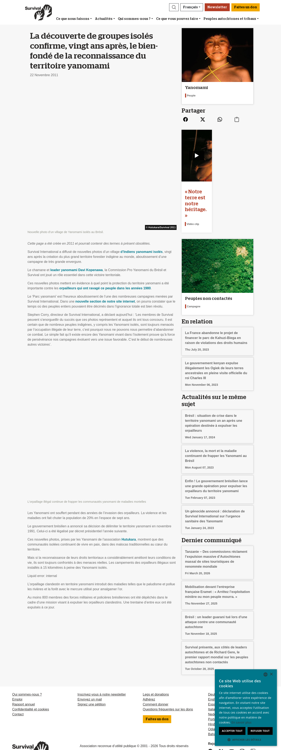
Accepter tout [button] (232, 731)
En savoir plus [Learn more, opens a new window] (242, 722)
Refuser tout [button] (260, 731)
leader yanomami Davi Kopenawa (76, 125)
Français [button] (190, 7)
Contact (18, 693)
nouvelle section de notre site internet (105, 157)
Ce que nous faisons (72, 18)
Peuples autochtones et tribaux (229, 18)
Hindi (211, 703)
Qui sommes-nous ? (134, 18)
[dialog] (246, 707)
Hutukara (129, 251)
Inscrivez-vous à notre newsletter (102, 673)
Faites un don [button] (245, 7)
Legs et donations (156, 673)
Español (214, 683)
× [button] (271, 674)
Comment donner (156, 683)
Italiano (213, 688)
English (213, 678)
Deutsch (214, 673)
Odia (211, 708)
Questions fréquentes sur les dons (168, 688)
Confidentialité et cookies (30, 688)
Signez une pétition (92, 683)
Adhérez (149, 678)
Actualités (103, 18)
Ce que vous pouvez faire (177, 18)
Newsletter (217, 7)
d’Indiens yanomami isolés (142, 107)
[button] (174, 7)
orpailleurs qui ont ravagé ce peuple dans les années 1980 (105, 144)
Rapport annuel (23, 683)
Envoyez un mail (90, 678)
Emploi (17, 678)
